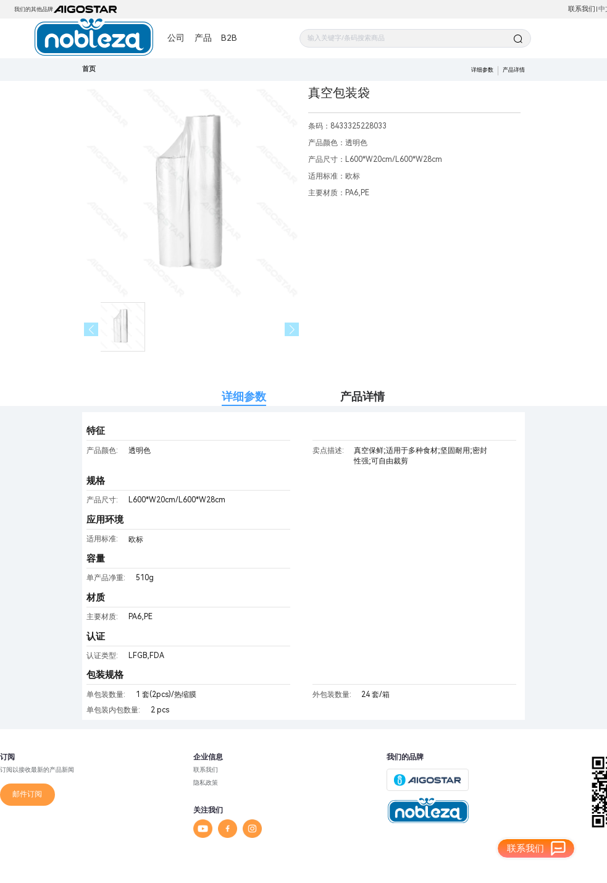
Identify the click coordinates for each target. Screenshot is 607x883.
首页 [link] (89, 69)
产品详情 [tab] (362, 396)
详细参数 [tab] (244, 396)
